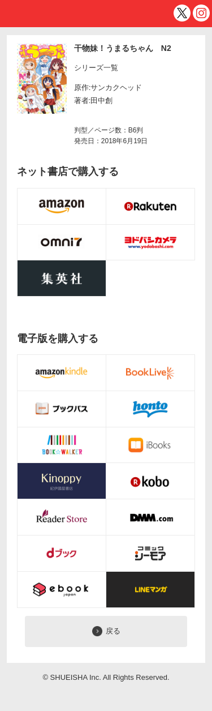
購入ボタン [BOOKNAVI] (62, 278)
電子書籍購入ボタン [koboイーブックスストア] (150, 481)
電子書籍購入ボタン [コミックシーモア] (150, 554)
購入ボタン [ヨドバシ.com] (150, 243)
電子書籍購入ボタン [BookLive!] (150, 373)
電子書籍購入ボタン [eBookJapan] (62, 590)
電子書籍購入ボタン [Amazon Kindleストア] (62, 373)
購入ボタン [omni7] (62, 243)
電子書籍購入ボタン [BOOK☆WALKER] (62, 445)
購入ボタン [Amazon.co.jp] (62, 207)
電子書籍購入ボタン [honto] (150, 409)
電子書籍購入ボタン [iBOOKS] (150, 445)
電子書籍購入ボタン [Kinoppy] (62, 481)
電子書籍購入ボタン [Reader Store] (62, 517)
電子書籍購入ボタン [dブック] (62, 554)
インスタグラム (201, 13)
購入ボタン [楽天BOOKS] (150, 207)
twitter (182, 13)
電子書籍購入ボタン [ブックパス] (62, 409)
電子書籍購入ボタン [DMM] (150, 517)
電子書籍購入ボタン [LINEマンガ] (150, 590)
